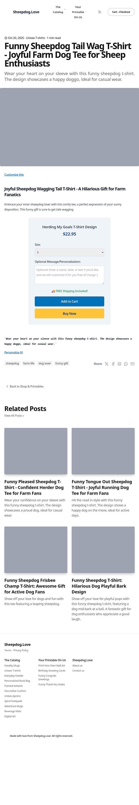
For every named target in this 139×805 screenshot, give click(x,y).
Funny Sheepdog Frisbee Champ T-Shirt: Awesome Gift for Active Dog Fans (34, 777)
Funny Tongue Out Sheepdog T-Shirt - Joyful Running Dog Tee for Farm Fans (102, 679)
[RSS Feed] (99, 12)
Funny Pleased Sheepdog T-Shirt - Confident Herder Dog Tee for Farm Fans (34, 679)
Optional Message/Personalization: (58, 323)
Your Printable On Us (79, 12)
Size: (38, 305)
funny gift (61, 555)
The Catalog (59, 9)
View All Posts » (14, 607)
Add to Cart (69, 362)
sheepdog (12, 555)
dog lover (45, 555)
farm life (28, 555)
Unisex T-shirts (35, 38)
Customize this (14, 236)
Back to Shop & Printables (24, 578)
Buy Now (69, 374)
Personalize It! (13, 544)
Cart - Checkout (121, 12)
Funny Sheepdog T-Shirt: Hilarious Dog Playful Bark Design (99, 777)
